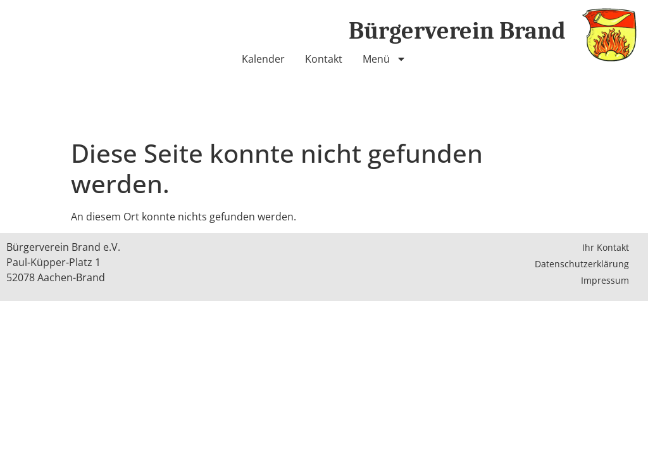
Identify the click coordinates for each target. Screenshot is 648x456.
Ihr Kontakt (605, 247)
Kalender (263, 59)
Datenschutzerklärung (582, 264)
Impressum (605, 280)
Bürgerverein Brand (457, 31)
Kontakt (323, 59)
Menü (384, 59)
